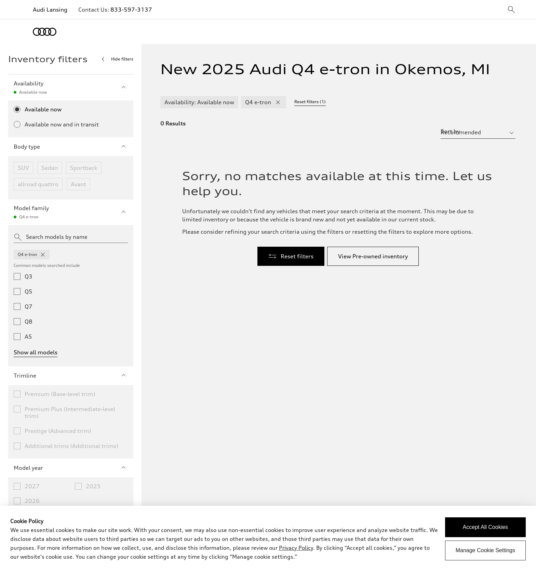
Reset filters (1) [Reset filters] (310, 101)
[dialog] (268, 539)
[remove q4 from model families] (42, 254)
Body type (71, 146)
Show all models (35, 352)
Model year (71, 468)
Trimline (71, 375)
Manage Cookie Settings (485, 550)
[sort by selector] (478, 132)
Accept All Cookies (485, 527)
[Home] (44, 32)
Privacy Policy (296, 547)
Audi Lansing (50, 9)
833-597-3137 (131, 9)
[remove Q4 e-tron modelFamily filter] (278, 102)
